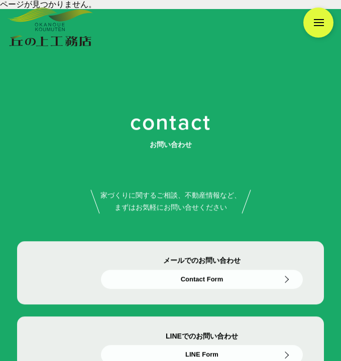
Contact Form (202, 279)
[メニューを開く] (318, 23)
